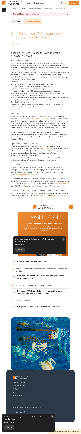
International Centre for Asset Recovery (34, 119)
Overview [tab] (17, 22)
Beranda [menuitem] (28, 3)
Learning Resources (19, 386)
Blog (14, 392)
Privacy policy (9, 422)
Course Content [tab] (33, 22)
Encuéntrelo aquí (61, 184)
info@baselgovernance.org (35, 407)
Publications (17, 389)
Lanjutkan (9, 427)
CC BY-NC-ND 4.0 (45, 149)
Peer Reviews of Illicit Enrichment (26, 174)
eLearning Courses (19, 382)
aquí (23, 186)
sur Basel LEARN (43, 195)
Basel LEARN (19, 407)
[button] (62, 3)
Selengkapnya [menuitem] (39, 3)
